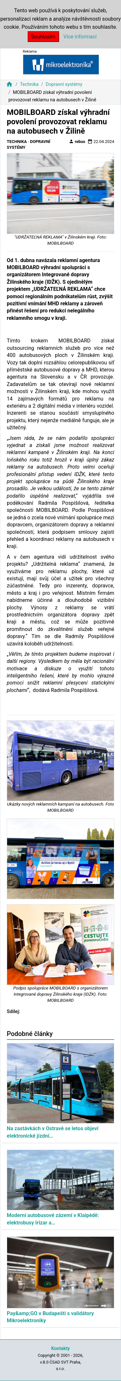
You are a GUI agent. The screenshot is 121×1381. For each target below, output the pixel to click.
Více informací (80, 37)
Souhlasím (43, 37)
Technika (29, 84)
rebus (77, 141)
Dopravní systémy (63, 84)
